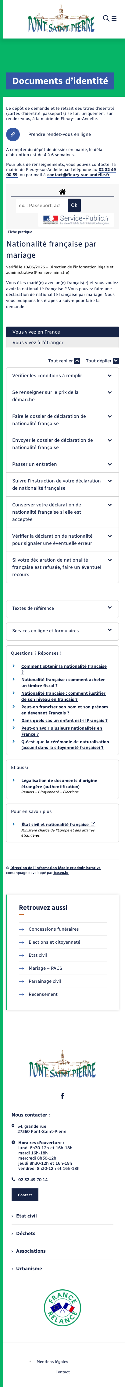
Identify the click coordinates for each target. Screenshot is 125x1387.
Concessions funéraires (49, 929)
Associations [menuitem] (29, 1251)
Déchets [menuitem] (23, 1233)
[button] (63, 376)
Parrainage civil (40, 981)
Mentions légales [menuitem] (52, 1361)
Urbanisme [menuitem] (27, 1268)
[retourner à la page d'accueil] (61, 19)
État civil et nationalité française (58, 824)
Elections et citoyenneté (49, 942)
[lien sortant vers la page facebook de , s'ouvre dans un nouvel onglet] (62, 1096)
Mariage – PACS (40, 968)
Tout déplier (102, 361)
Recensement (38, 994)
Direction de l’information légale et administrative (55, 868)
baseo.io (61, 873)
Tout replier (64, 361)
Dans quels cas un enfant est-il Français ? (64, 720)
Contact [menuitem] (62, 1372)
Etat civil (33, 955)
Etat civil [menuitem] (24, 1216)
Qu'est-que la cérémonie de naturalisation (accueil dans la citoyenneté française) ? (65, 745)
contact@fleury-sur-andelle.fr (78, 174)
